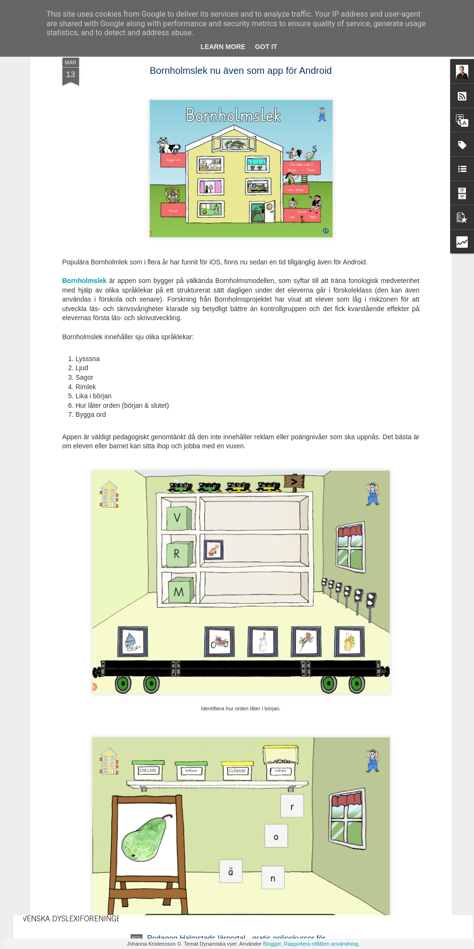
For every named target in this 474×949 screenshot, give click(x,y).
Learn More (223, 46)
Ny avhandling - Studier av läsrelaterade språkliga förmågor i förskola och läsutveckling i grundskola (231, 726)
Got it (266, 46)
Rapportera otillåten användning (321, 944)
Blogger (272, 944)
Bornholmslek (85, 152)
